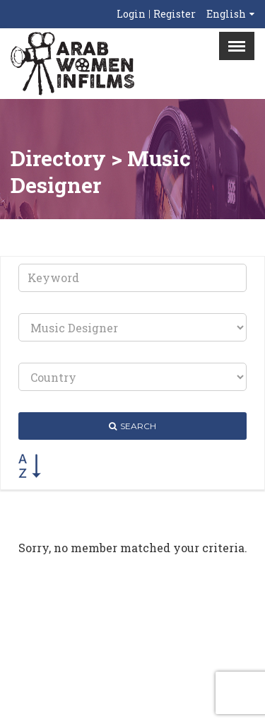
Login (131, 14)
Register (174, 14)
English (226, 14)
